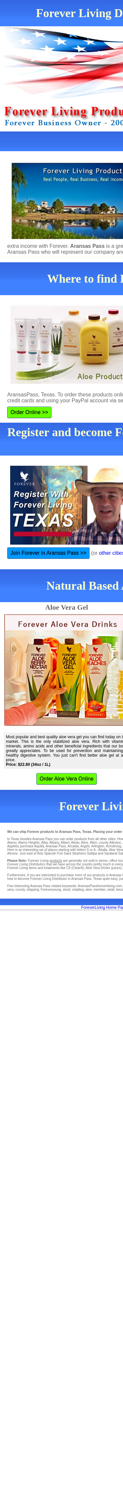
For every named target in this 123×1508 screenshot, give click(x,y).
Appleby (13, 846)
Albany (54, 842)
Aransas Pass (56, 846)
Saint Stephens (75, 853)
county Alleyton (110, 842)
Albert (65, 842)
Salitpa (92, 853)
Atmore (12, 853)
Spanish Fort (53, 853)
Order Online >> (29, 412)
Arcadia (73, 846)
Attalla (102, 850)
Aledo (75, 842)
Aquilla (39, 846)
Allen (93, 842)
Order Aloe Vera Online (67, 779)
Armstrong (113, 846)
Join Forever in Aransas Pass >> (48, 553)
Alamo (11, 842)
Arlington (97, 846)
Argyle (85, 846)
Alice (84, 842)
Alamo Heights (28, 842)
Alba (44, 842)
